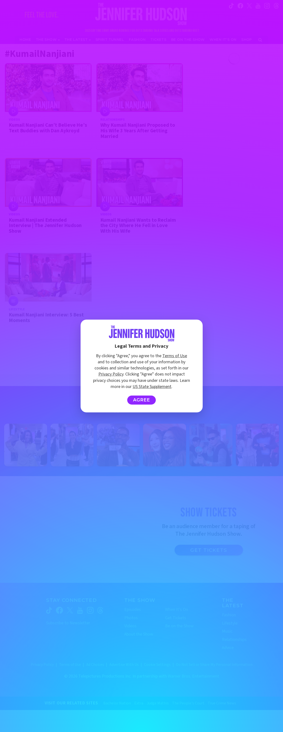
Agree (141, 400)
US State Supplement (152, 387)
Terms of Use (174, 356)
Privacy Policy (110, 374)
